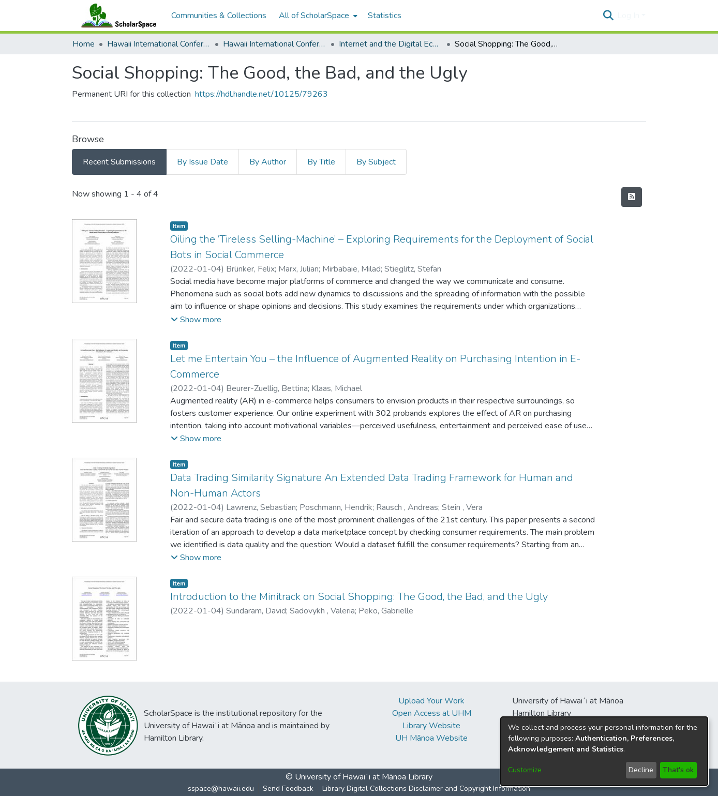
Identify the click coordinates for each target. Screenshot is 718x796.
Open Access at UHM (431, 713)
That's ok (678, 770)
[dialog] (604, 751)
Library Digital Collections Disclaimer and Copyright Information (426, 788)
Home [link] (83, 44)
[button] (608, 15)
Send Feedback (288, 788)
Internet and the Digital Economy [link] (390, 44)
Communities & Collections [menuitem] (218, 15)
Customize (525, 770)
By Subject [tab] (376, 162)
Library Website (431, 725)
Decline (641, 770)
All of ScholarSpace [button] (314, 15)
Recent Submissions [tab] (119, 162)
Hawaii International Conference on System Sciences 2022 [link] (274, 44)
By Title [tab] (321, 162)
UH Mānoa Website (431, 738)
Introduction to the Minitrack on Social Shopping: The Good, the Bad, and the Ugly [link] (359, 597)
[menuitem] (317, 15)
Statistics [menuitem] (384, 15)
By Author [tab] (267, 162)
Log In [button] (629, 15)
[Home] (116, 15)
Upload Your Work (431, 701)
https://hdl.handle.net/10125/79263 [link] (261, 94)
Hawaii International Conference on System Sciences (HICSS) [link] (159, 44)
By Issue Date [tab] (202, 162)
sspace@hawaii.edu (221, 788)
